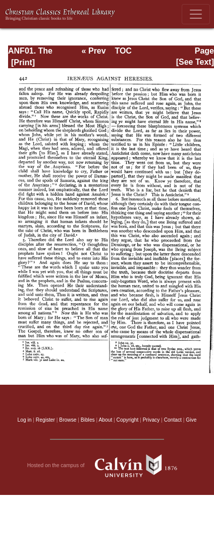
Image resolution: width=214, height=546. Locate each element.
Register (45, 420)
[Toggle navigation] (196, 14)
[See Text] (195, 62)
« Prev (94, 51)
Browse (67, 420)
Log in (25, 420)
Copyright (128, 420)
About (105, 420)
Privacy (151, 420)
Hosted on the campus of (107, 465)
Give (191, 420)
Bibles (88, 420)
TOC (123, 51)
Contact (173, 420)
